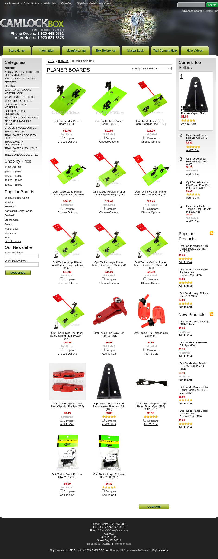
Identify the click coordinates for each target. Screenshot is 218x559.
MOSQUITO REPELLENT (19, 100)
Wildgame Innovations (17, 197)
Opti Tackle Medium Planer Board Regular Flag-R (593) (150, 193)
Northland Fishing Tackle (18, 211)
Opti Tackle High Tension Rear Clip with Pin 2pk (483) (67, 405)
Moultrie (9, 202)
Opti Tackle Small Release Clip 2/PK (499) (67, 475)
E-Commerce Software (134, 550)
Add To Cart (109, 353)
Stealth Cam (12, 219)
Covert (8, 224)
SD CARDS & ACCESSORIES (22, 117)
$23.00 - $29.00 (13, 180)
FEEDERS (10, 82)
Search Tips (211, 11)
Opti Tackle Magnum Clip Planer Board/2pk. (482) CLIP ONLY (151, 406)
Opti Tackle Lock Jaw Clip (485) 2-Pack (109, 334)
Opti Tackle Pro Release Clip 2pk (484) (151, 334)
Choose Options (67, 141)
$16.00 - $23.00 (13, 175)
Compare (69, 138)
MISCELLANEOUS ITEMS (20, 97)
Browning (10, 206)
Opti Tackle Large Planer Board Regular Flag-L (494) (151, 122)
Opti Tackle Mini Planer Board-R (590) (109, 122)
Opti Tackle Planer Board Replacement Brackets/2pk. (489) (109, 406)
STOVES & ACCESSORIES (20, 127)
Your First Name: (14, 252)
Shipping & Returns (98, 543)
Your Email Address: (16, 261)
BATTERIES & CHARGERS (20, 78)
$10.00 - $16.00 (13, 171)
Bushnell (9, 215)
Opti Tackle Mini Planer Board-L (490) (67, 122)
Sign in (81, 3)
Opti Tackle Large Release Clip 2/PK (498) (109, 475)
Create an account (100, 3)
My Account (11, 3)
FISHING (10, 86)
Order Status (31, 3)
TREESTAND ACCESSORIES (21, 154)
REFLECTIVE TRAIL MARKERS (16, 106)
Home (51, 61)
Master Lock (11, 228)
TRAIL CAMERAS (15, 131)
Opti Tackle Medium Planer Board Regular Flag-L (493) (109, 193)
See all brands (13, 241)
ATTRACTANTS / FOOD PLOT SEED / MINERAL (22, 73)
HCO (7, 237)
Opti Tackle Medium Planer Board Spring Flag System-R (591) (67, 336)
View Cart (67, 3)
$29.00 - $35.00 (13, 184)
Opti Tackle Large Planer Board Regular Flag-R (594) (67, 193)
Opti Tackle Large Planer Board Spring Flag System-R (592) (109, 265)
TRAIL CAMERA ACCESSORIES (14, 143)
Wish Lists (50, 3)
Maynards (10, 233)
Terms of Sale (123, 543)
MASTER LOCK (14, 93)
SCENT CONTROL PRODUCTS (15, 112)
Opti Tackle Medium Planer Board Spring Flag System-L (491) (150, 265)
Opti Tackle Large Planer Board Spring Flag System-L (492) (67, 265)
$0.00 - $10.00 (13, 167)
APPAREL (10, 68)
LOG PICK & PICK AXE (18, 89)
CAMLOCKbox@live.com (113, 530)
